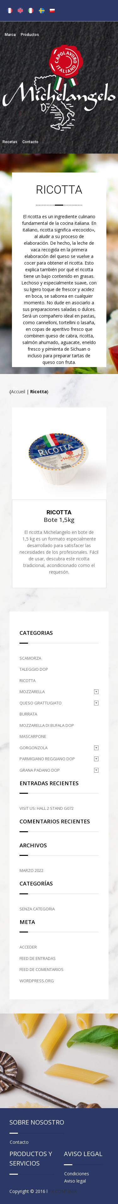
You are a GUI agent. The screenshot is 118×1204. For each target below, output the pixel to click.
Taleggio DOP (34, 669)
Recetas (10, 142)
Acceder (28, 947)
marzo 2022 (31, 870)
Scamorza (30, 658)
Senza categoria (37, 909)
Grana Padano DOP (40, 770)
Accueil (18, 392)
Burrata (28, 714)
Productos (30, 34)
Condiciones (76, 1174)
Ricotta (28, 680)
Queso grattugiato (41, 703)
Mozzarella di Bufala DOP (47, 725)
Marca (10, 34)
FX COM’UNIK (63, 1191)
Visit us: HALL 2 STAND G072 (47, 808)
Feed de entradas (38, 958)
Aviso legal (75, 1181)
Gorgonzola (34, 748)
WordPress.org (37, 981)
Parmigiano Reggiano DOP (47, 759)
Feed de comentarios (42, 969)
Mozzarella (32, 691)
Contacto (30, 142)
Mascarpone (33, 736)
